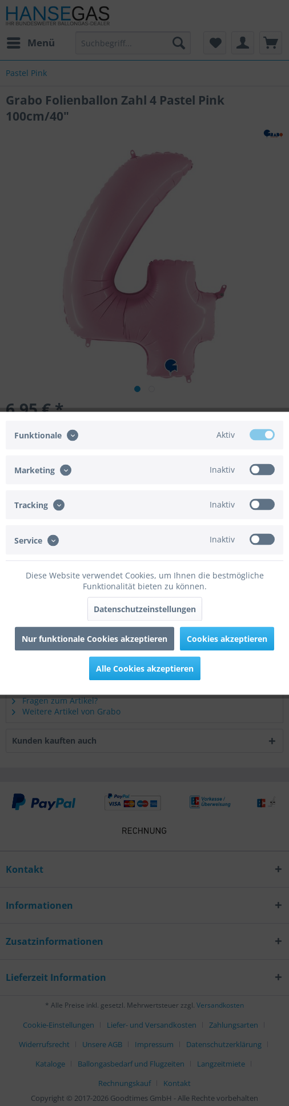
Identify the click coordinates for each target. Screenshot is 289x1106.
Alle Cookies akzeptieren (145, 667)
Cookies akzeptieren (227, 638)
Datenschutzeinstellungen (145, 608)
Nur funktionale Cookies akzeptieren (94, 638)
